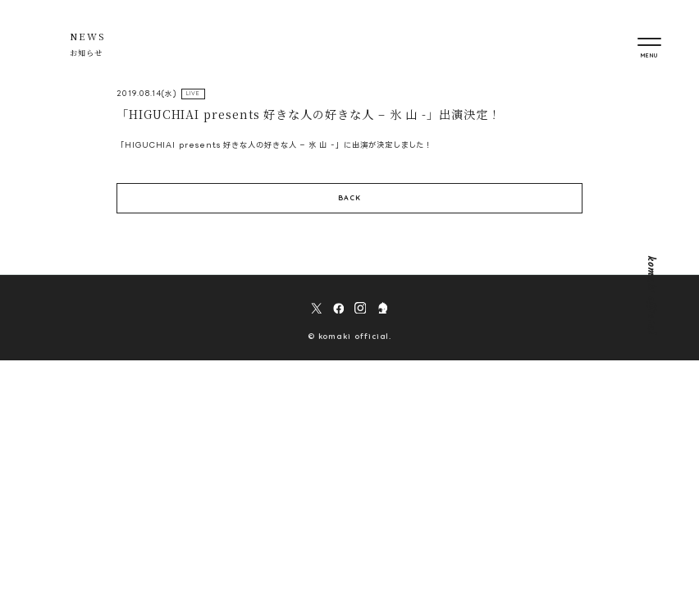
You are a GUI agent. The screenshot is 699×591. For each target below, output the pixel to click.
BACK (349, 199)
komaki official (650, 295)
